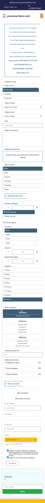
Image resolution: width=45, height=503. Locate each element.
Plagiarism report (23, 363)
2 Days (6, 283)
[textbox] (23, 139)
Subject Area (9, 112)
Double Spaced (9, 212)
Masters (7, 94)
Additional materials (12, 149)
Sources (8, 248)
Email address (10, 404)
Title (6, 121)
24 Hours (7, 287)
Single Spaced (9, 216)
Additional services (12, 360)
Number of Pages (11, 203)
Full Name (8, 414)
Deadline (8, 266)
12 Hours (7, 291)
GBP (7, 235)
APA (5, 168)
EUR (7, 239)
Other (6, 189)
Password (8, 425)
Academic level (10, 82)
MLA (5, 173)
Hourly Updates (23, 368)
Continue (12, 463)
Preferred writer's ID (12, 351)
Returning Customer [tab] (22, 399)
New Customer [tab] (22, 393)
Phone (7, 435)
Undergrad (8, 90)
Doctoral (7, 98)
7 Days (6, 270)
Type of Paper (10, 103)
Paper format (9, 165)
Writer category (10, 307)
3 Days (6, 278)
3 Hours (7, 299)
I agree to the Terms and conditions (22, 458)
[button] (41, 16)
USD (7, 230)
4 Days (6, 274)
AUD (7, 243)
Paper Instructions (11, 130)
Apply (22, 491)
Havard (6, 177)
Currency (8, 226)
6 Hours (7, 295)
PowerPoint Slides (11, 257)
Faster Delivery (23, 374)
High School (8, 86)
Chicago (7, 181)
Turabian (7, 185)
